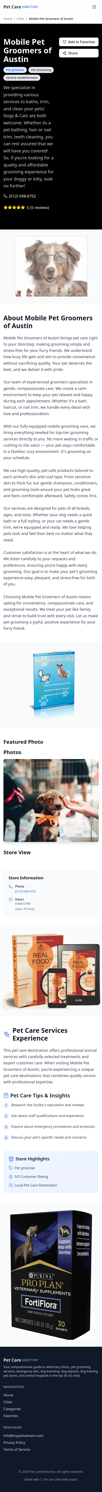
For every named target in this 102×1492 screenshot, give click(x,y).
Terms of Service (16, 1449)
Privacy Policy (14, 1442)
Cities (20, 19)
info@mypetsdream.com (23, 1435)
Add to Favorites (79, 42)
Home (7, 19)
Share (70, 53)
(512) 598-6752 (19, 196)
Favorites (10, 1415)
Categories (12, 1409)
